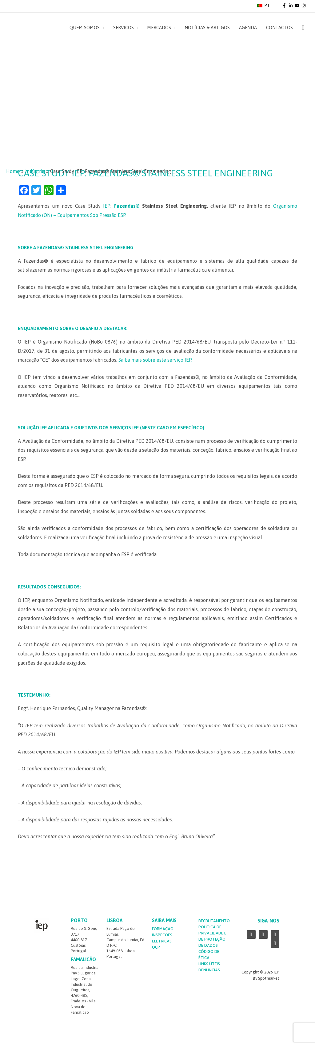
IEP (106, 206)
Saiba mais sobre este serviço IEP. (155, 360)
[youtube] (298, 5)
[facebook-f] (285, 5)
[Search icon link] (303, 28)
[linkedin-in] (291, 5)
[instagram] (304, 5)
